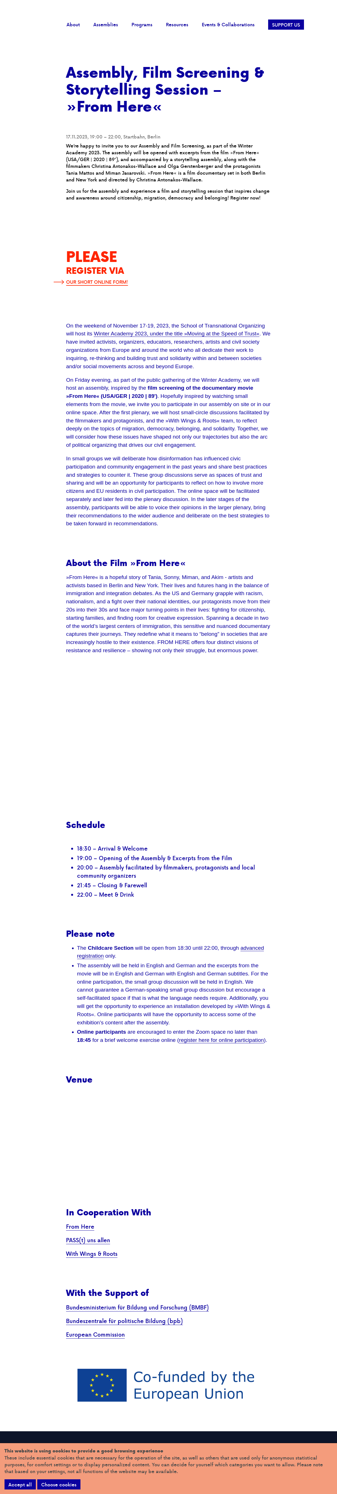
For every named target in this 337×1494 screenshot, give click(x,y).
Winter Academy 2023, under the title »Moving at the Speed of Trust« (176, 334)
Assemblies (105, 24)
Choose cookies (58, 1484)
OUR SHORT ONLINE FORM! (97, 282)
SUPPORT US (286, 24)
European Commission (95, 1334)
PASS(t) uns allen (88, 1240)
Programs (142, 24)
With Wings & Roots (91, 1253)
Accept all (20, 1484)
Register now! (245, 197)
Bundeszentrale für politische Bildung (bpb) (124, 1321)
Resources (177, 24)
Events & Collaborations (228, 24)
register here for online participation (221, 1040)
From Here (80, 1226)
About (73, 24)
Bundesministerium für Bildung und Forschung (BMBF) (137, 1307)
